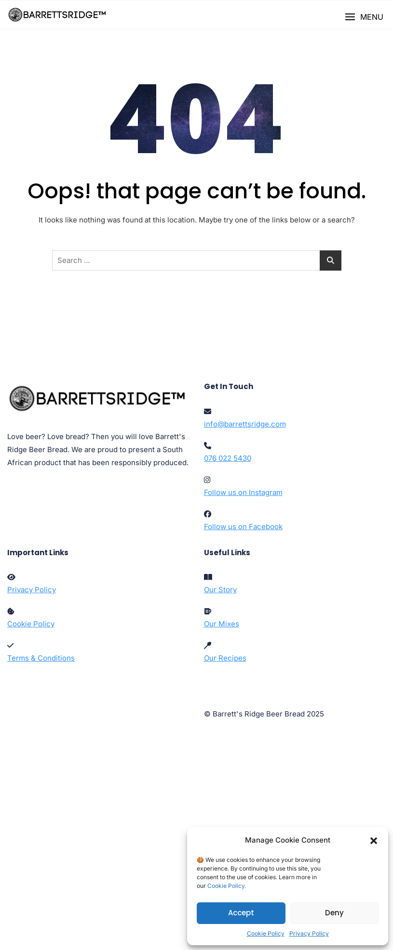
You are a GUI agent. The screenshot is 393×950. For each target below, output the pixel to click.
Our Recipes (225, 658)
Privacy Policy (309, 933)
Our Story (220, 589)
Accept (241, 913)
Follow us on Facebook (243, 526)
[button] (374, 840)
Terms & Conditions (41, 658)
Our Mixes (221, 623)
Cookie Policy (266, 933)
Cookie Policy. (226, 885)
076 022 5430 (227, 458)
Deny (334, 913)
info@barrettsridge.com (245, 424)
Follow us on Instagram (243, 492)
